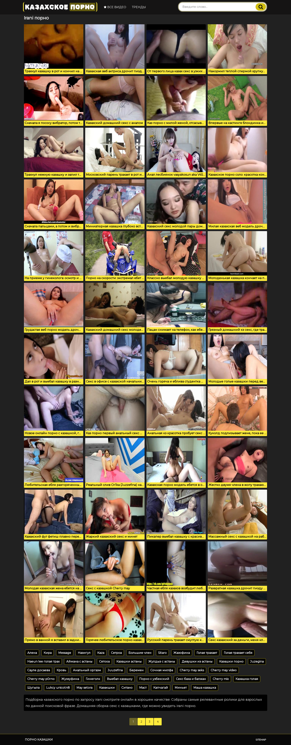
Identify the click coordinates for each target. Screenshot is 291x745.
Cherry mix (221, 679)
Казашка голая (247, 679)
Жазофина (181, 653)
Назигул (84, 653)
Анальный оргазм (87, 670)
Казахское (60, 7)
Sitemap (261, 739)
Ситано (127, 687)
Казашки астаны (129, 661)
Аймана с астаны (79, 661)
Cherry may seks (192, 670)
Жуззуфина (70, 679)
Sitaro (162, 653)
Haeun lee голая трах (43, 661)
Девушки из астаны (197, 661)
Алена (32, 653)
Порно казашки (39, 739)
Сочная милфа (161, 670)
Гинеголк (93, 679)
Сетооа (104, 661)
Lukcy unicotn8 (58, 687)
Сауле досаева (38, 670)
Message (64, 653)
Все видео (115, 7)
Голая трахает (207, 653)
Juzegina (257, 661)
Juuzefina (115, 670)
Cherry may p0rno (41, 679)
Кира (48, 653)
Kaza (100, 653)
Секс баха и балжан (191, 679)
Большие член (139, 653)
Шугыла (33, 687)
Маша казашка (204, 687)
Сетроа (116, 653)
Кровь (61, 670)
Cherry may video (224, 670)
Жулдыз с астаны (161, 661)
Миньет (181, 687)
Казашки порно (231, 661)
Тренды (139, 7)
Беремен (136, 670)
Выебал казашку (120, 679)
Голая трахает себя (238, 653)
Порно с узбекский (154, 679)
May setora (84, 687)
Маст (143, 687)
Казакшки (107, 687)
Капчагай (160, 687)
